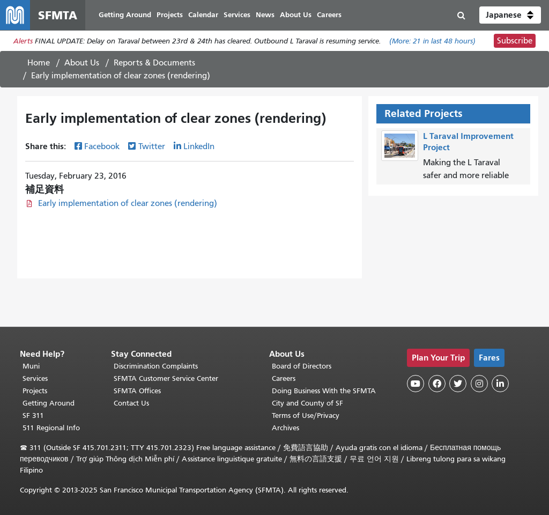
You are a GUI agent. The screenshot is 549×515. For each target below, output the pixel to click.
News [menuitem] (265, 14)
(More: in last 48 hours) (432, 41)
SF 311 (33, 415)
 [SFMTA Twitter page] (458, 383)
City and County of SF (307, 403)
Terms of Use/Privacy (305, 415)
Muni (31, 366)
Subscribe (514, 41)
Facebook (102, 146)
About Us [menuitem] (295, 14)
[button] (510, 15)
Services (35, 378)
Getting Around (49, 403)
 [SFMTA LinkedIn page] (500, 383)
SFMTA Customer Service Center (166, 378)
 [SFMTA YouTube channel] (415, 383)
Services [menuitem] (237, 14)
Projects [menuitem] (170, 14)
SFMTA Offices (137, 390)
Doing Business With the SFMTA (324, 390)
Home (38, 63)
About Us (81, 63)
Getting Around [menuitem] (125, 14)
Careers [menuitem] (329, 14)
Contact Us (131, 403)
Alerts (23, 41)
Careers (283, 378)
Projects (35, 390)
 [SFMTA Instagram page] (479, 383)
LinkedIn (198, 146)
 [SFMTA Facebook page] (437, 383)
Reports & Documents (154, 63)
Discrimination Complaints (156, 366)
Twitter (151, 146)
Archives (285, 427)
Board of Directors (301, 366)
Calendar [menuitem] (203, 14)
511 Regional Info (51, 427)
